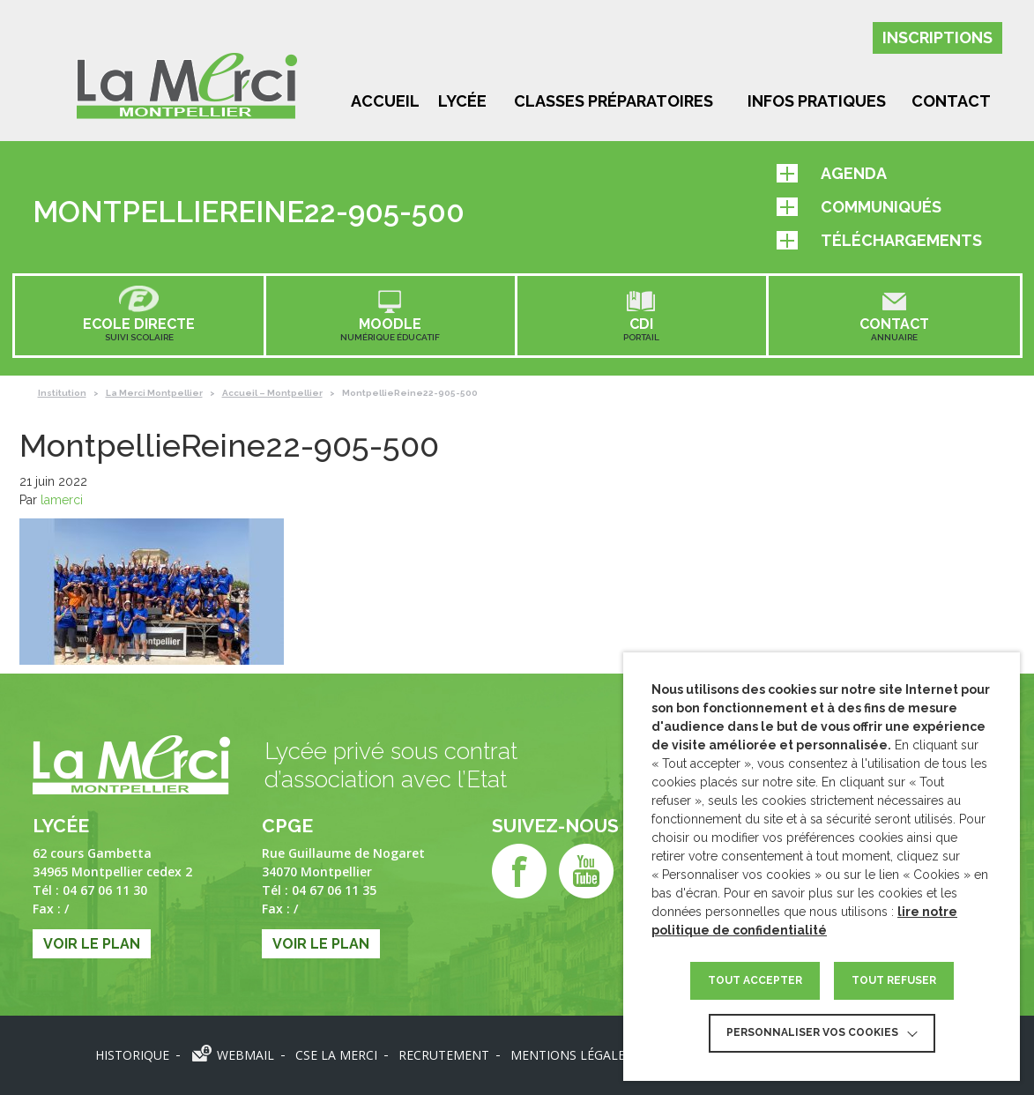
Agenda (832, 173)
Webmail (245, 1055)
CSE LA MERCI (336, 1055)
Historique (132, 1055)
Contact (951, 101)
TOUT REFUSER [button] (894, 980)
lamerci (62, 500)
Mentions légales (571, 1055)
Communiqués (859, 206)
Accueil (385, 101)
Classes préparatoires (613, 101)
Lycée (462, 101)
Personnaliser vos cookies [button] (812, 1032)
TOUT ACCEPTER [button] (755, 980)
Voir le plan (91, 943)
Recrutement (443, 1055)
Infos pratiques (817, 101)
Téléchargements (879, 240)
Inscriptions (937, 37)
